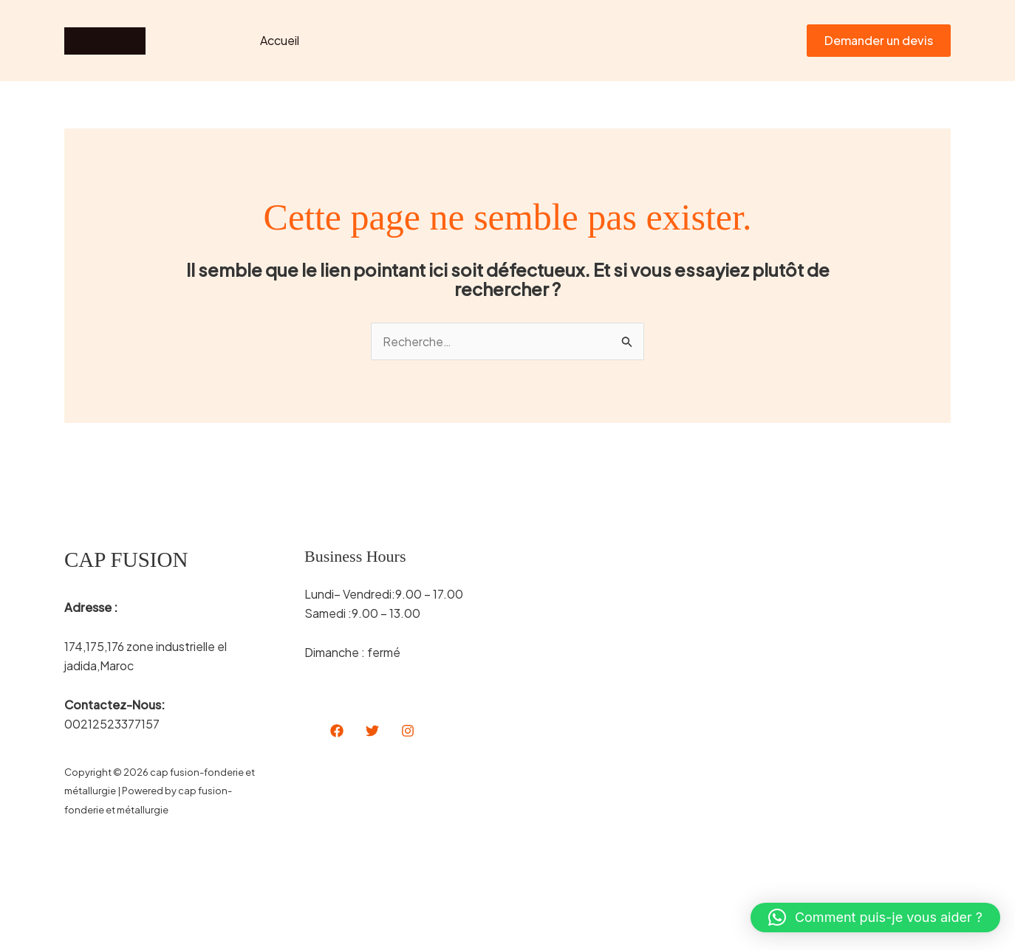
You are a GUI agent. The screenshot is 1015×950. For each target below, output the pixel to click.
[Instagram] (407, 730)
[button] (879, 40)
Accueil (277, 40)
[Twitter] (372, 730)
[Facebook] (337, 730)
